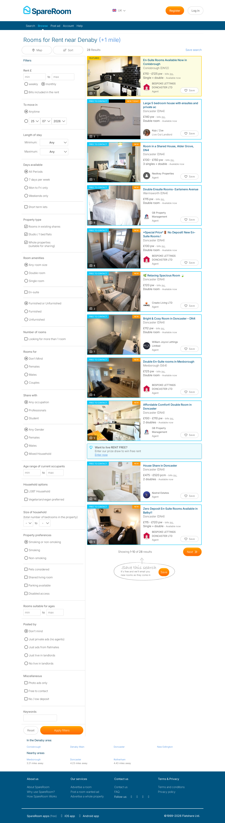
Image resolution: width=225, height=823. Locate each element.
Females (34, 366)
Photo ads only (37, 683)
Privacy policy (166, 792)
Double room (37, 273)
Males (33, 374)
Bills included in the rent (43, 92)
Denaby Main (77, 746)
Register (174, 10)
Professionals (37, 410)
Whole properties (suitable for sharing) (41, 244)
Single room (36, 281)
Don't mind (36, 631)
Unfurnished (37, 319)
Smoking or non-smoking (45, 542)
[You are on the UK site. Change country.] (119, 10)
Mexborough (34, 759)
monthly (51, 84)
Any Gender (36, 429)
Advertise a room (81, 787)
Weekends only (38, 196)
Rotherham (119, 759)
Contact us (121, 787)
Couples (34, 382)
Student (34, 418)
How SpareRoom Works (42, 796)
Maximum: (31, 151)
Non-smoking (37, 558)
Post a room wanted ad (85, 792)
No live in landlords (41, 663)
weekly (33, 84)
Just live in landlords (42, 655)
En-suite (33, 292)
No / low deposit (38, 699)
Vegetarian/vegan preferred (46, 499)
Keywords (29, 712)
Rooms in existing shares (44, 226)
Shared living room (40, 577)
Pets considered (38, 569)
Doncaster (119, 746)
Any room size (38, 265)
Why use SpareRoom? (41, 792)
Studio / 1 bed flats (40, 234)
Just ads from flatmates (44, 647)
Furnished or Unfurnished (45, 303)
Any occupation (39, 402)
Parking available (39, 585)
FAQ (117, 792)
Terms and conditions (171, 787)
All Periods (36, 171)
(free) (42, 816)
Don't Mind (36, 358)
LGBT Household (39, 491)
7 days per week (39, 179)
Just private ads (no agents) (46, 639)
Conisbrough (34, 746)
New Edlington (165, 746)
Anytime (34, 111)
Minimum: (31, 142)
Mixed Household (40, 453)
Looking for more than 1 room (47, 339)
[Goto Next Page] (192, 552)
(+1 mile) (110, 39)
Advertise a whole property (87, 796)
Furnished (35, 311)
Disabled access (39, 593)
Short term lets (37, 207)
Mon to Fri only (38, 187)
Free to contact (38, 691)
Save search (194, 50)
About (38, 787)
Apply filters (62, 730)
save (164, 572)
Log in (196, 10)
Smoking (34, 550)
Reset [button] (30, 730)
